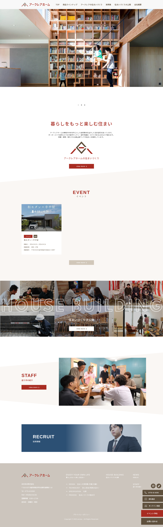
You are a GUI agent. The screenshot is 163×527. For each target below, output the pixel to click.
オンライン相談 (154, 506)
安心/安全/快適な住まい (84, 488)
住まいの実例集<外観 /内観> (83, 484)
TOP (57, 4)
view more (80, 166)
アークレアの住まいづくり (91, 4)
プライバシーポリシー (81, 514)
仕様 (77, 491)
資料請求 (152, 499)
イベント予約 (152, 513)
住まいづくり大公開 (123, 4)
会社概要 (137, 4)
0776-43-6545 (153, 492)
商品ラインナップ (70, 4)
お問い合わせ (152, 521)
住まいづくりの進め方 (82, 495)
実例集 (108, 4)
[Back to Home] (36, 4)
